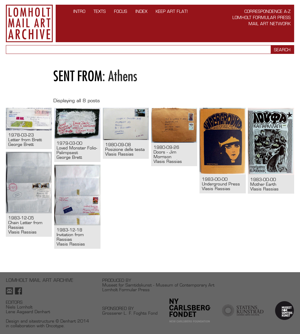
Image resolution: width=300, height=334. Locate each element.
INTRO (79, 11)
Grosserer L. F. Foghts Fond (130, 313)
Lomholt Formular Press (261, 17)
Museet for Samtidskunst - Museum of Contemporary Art (158, 284)
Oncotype (55, 325)
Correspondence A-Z (267, 11)
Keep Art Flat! (172, 11)
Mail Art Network (269, 23)
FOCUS (120, 11)
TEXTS (99, 11)
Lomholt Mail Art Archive (29, 23)
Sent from (77, 76)
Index (141, 11)
